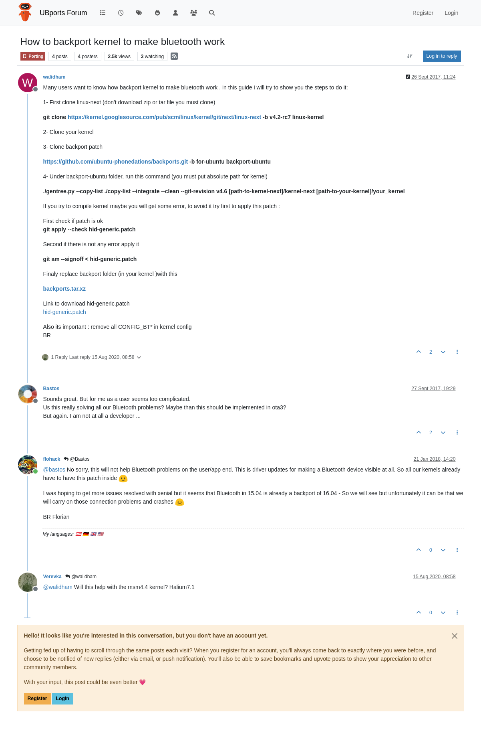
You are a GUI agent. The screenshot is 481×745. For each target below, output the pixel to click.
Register (37, 698)
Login (62, 698)
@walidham (81, 576)
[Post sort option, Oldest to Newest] (409, 56)
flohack (51, 459)
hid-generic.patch (64, 312)
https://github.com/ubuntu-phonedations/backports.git (115, 161)
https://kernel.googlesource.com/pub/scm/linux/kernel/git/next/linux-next (164, 117)
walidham (54, 77)
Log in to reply (442, 56)
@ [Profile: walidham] (57, 587)
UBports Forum (63, 13)
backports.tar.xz (64, 288)
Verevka (52, 576)
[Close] (454, 636)
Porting (33, 56)
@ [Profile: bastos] (54, 469)
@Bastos (76, 459)
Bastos (51, 388)
